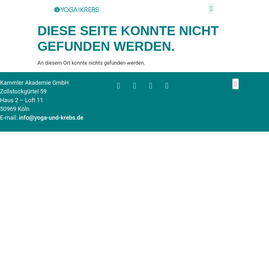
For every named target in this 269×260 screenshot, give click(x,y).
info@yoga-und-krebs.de (51, 118)
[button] (211, 8)
